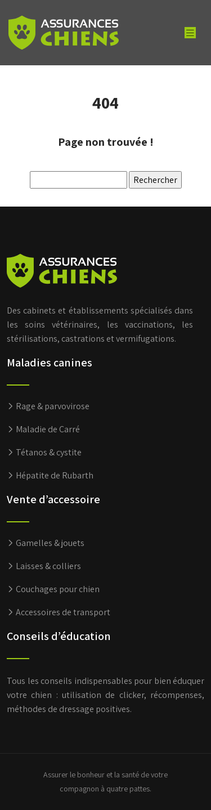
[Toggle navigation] (190, 33)
